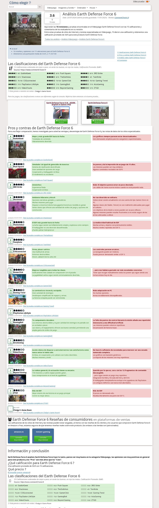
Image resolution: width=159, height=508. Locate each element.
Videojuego (52, 8)
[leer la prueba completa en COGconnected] (39, 265)
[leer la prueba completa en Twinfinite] (37, 245)
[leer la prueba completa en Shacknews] (37, 218)
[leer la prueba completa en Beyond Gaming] (39, 386)
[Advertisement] (134, 75)
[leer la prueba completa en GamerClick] (37, 286)
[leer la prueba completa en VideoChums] (38, 366)
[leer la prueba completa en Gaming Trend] (38, 306)
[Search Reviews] (23, 6)
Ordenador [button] (82, 8)
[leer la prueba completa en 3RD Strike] (37, 193)
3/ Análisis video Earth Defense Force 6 (131, 58)
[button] (148, 1)
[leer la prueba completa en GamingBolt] (37, 336)
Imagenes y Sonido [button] (66, 8)
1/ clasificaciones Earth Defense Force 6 (131, 52)
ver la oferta (61, 121)
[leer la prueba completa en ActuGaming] (38, 345)
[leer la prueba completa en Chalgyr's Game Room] (41, 413)
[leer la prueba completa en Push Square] (38, 180)
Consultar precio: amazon (19, 472)
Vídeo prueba (138, 1)
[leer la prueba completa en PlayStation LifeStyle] (40, 315)
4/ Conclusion (122, 60)
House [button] (93, 8)
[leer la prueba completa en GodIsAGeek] (38, 160)
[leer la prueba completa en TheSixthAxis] (38, 235)
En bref (14, 49)
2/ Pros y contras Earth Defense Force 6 (131, 55)
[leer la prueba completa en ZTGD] (35, 403)
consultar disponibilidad (19, 438)
